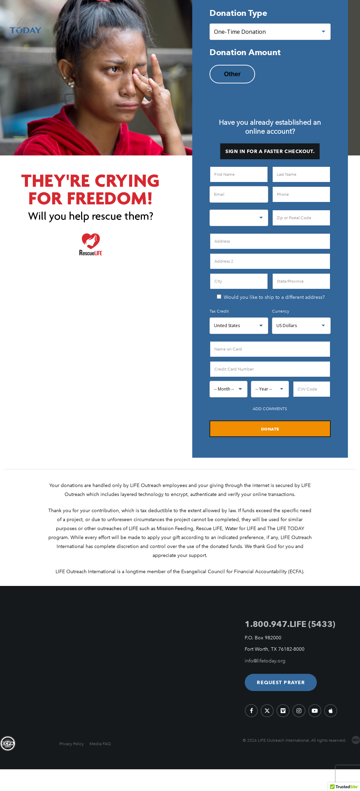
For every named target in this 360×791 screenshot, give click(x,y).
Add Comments (270, 408)
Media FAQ (100, 743)
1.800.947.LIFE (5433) (290, 624)
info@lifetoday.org (265, 661)
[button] (281, 682)
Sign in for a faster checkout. (269, 151)
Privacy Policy (71, 743)
